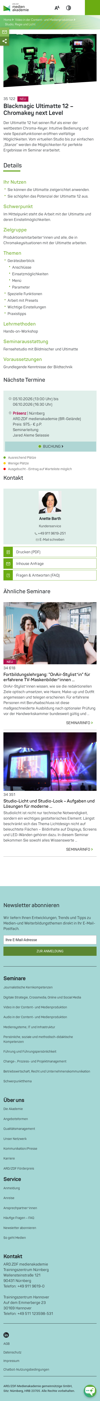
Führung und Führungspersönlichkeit (29, 1052)
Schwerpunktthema (17, 1081)
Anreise (8, 1198)
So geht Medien (14, 1238)
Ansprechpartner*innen (20, 1208)
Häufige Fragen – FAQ (18, 1218)
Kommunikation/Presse (20, 1149)
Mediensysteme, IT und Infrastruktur (29, 1027)
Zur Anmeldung (50, 951)
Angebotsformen (15, 1119)
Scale (57, 13)
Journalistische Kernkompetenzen (28, 987)
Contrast (68, 13)
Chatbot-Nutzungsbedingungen (26, 1370)
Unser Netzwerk (15, 1139)
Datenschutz (12, 1352)
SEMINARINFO (81, 723)
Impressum (11, 1361)
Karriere (9, 1158)
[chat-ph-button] (90, 1391)
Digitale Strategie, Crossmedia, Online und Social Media (42, 997)
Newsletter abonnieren (19, 1228)
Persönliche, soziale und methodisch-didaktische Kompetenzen (38, 1039)
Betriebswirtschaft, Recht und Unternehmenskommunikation (46, 1071)
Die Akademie (13, 1109)
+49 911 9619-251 (50, 533)
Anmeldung (11, 1188)
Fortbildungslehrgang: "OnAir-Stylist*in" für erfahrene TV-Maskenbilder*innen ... (46, 677)
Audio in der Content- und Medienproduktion (35, 1017)
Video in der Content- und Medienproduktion (35, 1007)
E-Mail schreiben (50, 540)
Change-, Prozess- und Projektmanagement (34, 1061)
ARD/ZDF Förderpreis (18, 1169)
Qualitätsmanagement (19, 1129)
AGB (6, 1344)
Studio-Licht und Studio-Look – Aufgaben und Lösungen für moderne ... (49, 803)
